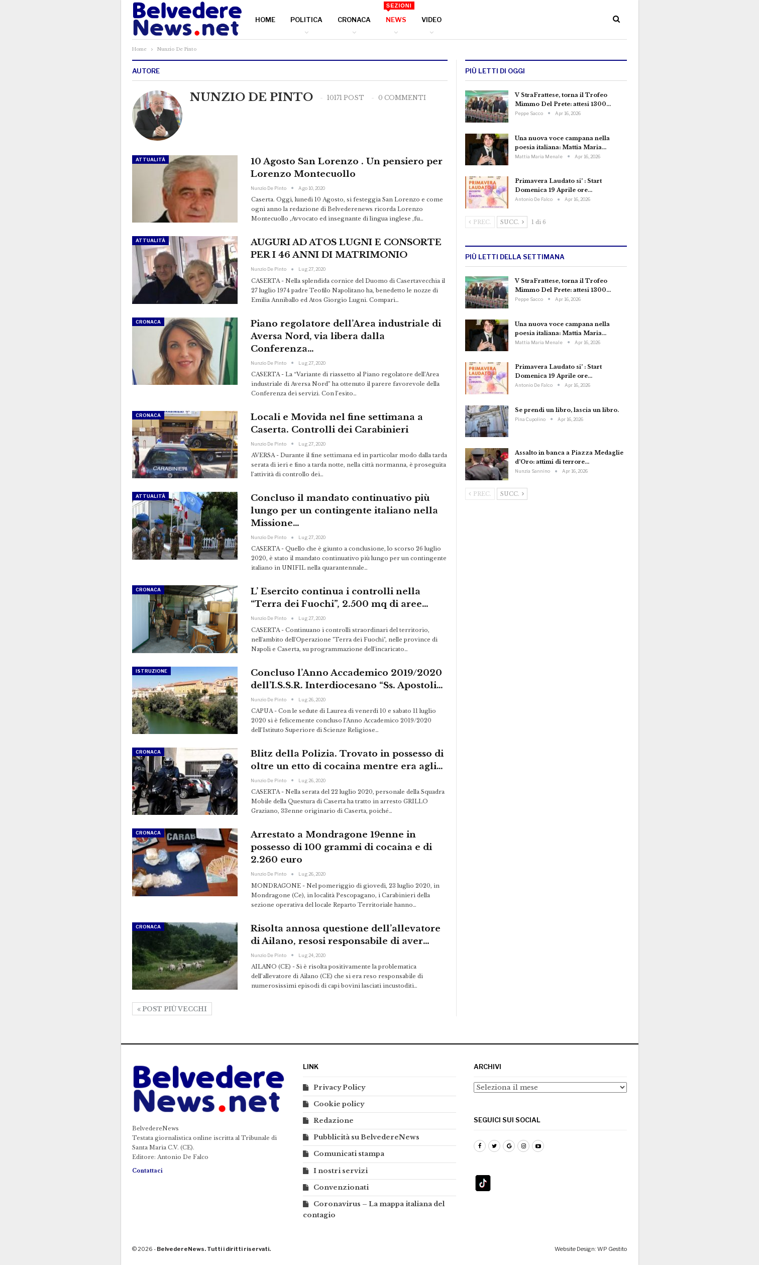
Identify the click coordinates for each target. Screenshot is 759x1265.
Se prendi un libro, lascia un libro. (567, 409)
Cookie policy (338, 1104)
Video (431, 20)
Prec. (480, 222)
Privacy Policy (339, 1087)
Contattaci (147, 1171)
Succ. (512, 222)
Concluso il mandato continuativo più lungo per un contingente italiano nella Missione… (344, 511)
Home (265, 20)
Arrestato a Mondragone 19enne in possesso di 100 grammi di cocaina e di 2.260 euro (341, 847)
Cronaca (354, 20)
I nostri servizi (340, 1171)
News (399, 13)
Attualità (150, 159)
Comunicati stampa (348, 1153)
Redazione (333, 1120)
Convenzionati (341, 1187)
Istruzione (151, 671)
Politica (306, 20)
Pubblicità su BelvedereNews (366, 1137)
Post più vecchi (172, 1009)
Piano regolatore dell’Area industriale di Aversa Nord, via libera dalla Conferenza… (346, 336)
